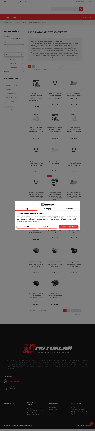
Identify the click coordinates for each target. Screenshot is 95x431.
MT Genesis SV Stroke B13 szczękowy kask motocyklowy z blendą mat (74, 230)
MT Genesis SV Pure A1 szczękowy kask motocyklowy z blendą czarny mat (36, 297)
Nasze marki (53, 411)
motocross (9, 89)
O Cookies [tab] (69, 209)
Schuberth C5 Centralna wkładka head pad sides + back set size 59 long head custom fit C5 (54, 96)
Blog (63, 17)
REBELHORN (9, 97)
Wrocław (8, 378)
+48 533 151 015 (14, 383)
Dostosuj (47, 227)
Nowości (41, 17)
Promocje (48, 17)
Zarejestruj (81, 1)
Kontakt (73, 17)
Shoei (62, 57)
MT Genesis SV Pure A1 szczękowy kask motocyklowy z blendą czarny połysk (74, 265)
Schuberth (67, 57)
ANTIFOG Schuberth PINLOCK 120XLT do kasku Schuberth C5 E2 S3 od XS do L (36, 130)
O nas (68, 17)
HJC (72, 57)
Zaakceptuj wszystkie (68, 227)
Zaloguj (88, 1)
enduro (16, 85)
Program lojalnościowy (78, 411)
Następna (77, 316)
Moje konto (52, 409)
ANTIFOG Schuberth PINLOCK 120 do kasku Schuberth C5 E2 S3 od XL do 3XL (74, 130)
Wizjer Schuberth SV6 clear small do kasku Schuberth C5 (55, 162)
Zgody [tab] (26, 209)
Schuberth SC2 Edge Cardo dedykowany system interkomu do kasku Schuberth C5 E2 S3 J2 (55, 196)
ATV (7, 101)
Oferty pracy (75, 417)
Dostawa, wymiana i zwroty (35, 412)
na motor (8, 85)
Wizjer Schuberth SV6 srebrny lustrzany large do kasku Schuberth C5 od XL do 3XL (74, 196)
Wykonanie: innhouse (84, 427)
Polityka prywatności (33, 416)
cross (16, 97)
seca (12, 101)
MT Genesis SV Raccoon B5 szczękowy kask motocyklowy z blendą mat (55, 230)
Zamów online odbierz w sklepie (79, 414)
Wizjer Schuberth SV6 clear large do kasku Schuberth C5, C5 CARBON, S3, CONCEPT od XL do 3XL (36, 231)
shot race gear (10, 109)
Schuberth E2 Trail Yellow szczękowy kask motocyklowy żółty (55, 297)
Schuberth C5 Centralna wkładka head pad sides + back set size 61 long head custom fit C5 (36, 163)
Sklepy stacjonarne (29, 17)
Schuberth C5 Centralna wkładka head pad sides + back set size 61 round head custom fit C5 (73, 163)
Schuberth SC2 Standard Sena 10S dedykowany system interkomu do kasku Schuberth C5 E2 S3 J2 (36, 96)
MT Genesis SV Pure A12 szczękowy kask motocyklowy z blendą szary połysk (36, 265)
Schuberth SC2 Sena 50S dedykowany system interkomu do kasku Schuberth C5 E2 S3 (54, 130)
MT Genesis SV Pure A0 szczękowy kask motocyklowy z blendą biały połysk (55, 265)
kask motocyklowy (11, 93)
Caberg (76, 57)
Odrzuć (26, 227)
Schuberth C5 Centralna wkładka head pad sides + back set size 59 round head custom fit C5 (36, 196)
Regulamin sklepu (32, 414)
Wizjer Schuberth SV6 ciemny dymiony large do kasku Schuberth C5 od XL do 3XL (74, 96)
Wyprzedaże (56, 17)
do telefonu (9, 105)
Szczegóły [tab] (47, 209)
